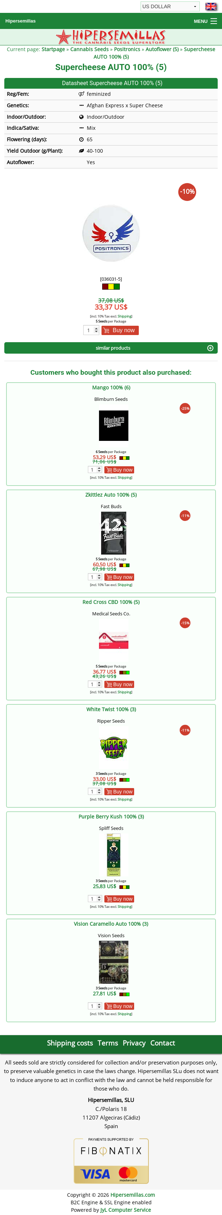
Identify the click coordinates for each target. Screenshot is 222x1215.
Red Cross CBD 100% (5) (111, 602)
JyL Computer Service (125, 1209)
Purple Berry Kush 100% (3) (111, 816)
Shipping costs (70, 1043)
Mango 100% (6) (111, 387)
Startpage (53, 49)
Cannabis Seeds (89, 49)
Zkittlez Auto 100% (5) (111, 494)
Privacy (134, 1043)
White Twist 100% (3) (111, 709)
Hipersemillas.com (132, 1194)
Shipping (124, 316)
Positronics (127, 49)
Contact (162, 1043)
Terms (108, 1043)
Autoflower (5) (162, 49)
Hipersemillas (20, 21)
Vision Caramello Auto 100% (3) (111, 923)
